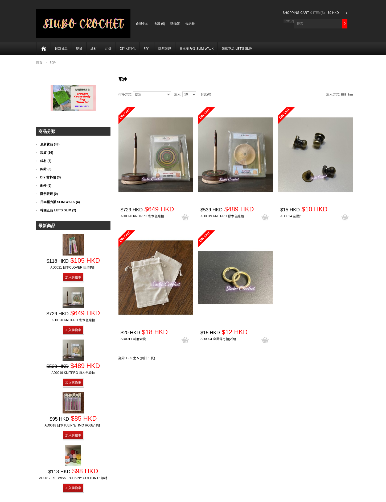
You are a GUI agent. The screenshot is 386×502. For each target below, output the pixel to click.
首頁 (39, 62)
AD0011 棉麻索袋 (133, 339)
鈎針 (108, 49)
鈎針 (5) (45, 169)
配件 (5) (45, 185)
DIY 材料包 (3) (50, 177)
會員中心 (142, 24)
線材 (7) (45, 161)
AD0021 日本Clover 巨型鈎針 (73, 267)
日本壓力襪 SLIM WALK (196, 49)
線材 (94, 49)
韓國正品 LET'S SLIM (237, 49)
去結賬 (190, 24)
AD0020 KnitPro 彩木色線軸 (142, 216)
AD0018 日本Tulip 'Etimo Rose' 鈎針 (73, 425)
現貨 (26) (46, 152)
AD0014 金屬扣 (291, 216)
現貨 (79, 49)
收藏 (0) (159, 24)
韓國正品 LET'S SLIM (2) (58, 210)
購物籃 (175, 24)
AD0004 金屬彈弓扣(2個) (218, 339)
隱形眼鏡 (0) (49, 194)
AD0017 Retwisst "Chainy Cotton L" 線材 (73, 478)
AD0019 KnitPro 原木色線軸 (222, 216)
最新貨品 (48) (50, 144)
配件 (147, 49)
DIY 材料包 (127, 49)
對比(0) (206, 94)
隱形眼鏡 (164, 49)
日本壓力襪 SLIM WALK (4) (60, 202)
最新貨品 (61, 49)
